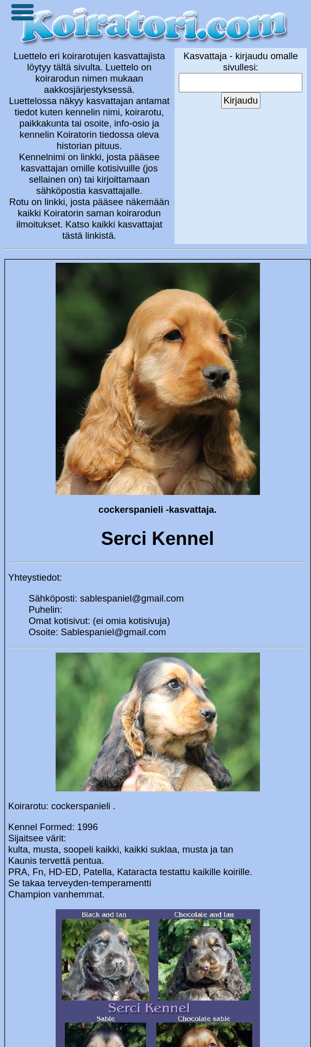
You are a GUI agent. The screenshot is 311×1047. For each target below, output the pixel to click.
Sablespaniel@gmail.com (113, 632)
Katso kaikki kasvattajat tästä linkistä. (112, 230)
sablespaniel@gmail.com (132, 598)
